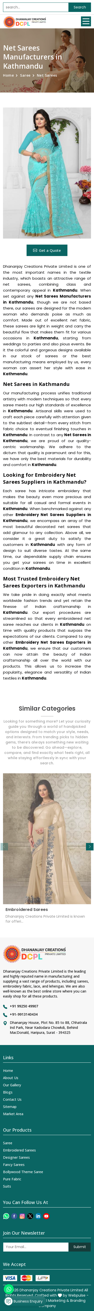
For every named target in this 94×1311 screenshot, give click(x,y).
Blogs (8, 1092)
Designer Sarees (16, 1157)
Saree (25, 75)
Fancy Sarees (14, 1164)
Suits (7, 1186)
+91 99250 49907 (24, 1006)
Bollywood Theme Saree (23, 1171)
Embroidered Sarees (27, 912)
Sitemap (10, 1106)
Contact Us (12, 1099)
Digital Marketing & (52, 1300)
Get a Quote (47, 250)
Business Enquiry (24, 1301)
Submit (79, 1246)
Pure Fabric (12, 1179)
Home (8, 75)
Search (80, 7)
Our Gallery (12, 1085)
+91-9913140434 (24, 1014)
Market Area (13, 1113)
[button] (89, 846)
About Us (10, 1077)
